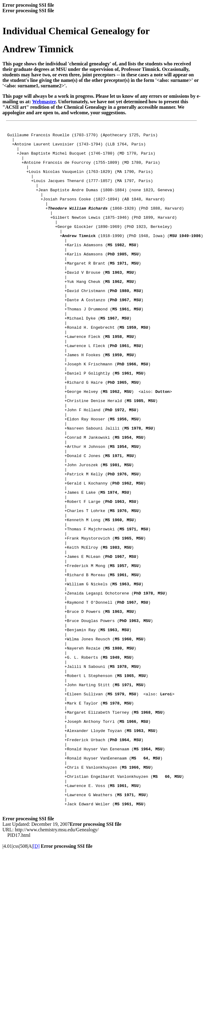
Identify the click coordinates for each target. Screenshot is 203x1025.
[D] (36, 980)
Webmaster (44, 101)
